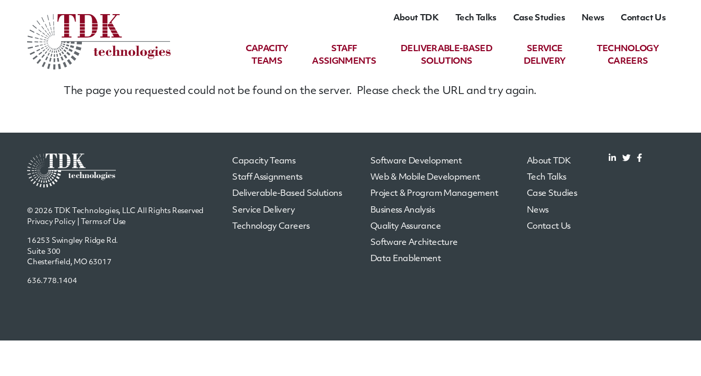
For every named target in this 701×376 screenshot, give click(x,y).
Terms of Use (103, 222)
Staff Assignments (267, 177)
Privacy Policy (51, 222)
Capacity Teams (263, 161)
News (593, 18)
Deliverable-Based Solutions (287, 194)
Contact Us (643, 18)
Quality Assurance (405, 226)
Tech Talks (476, 18)
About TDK (416, 18)
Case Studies (539, 18)
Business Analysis (402, 210)
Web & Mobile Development (425, 177)
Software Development (416, 161)
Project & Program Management (434, 194)
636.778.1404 (52, 281)
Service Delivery (263, 210)
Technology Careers (270, 226)
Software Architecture (414, 243)
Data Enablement (405, 259)
